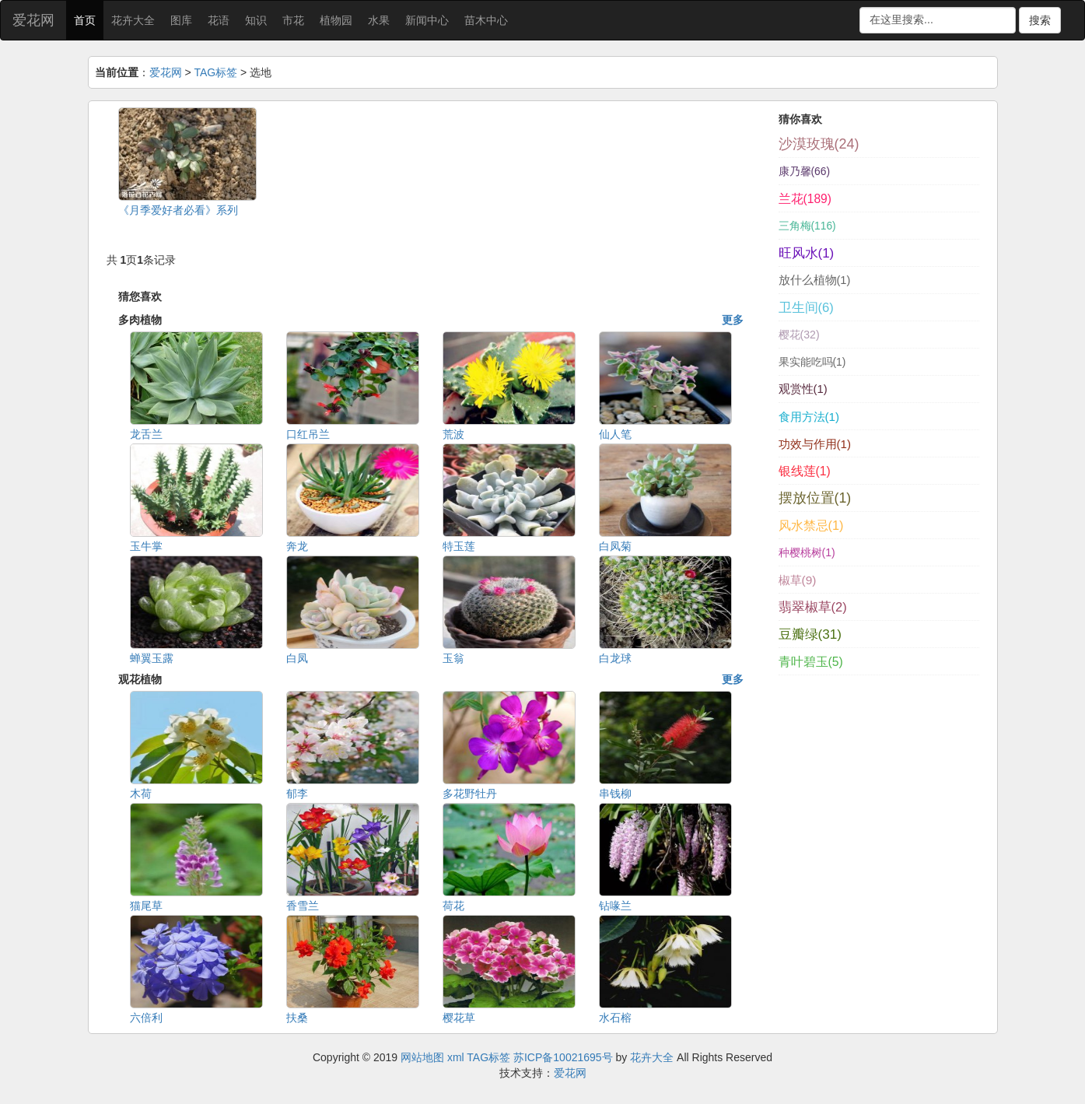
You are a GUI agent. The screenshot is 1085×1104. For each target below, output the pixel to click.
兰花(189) (805, 198)
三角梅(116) (807, 226)
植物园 (336, 20)
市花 (293, 20)
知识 (256, 20)
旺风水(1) (807, 253)
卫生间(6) (806, 307)
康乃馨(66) (805, 171)
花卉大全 (133, 20)
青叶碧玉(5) (811, 661)
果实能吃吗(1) (812, 362)
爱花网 (33, 20)
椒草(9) (798, 580)
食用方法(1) (809, 416)
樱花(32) (799, 334)
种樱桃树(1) (807, 552)
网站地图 (422, 1057)
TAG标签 (215, 72)
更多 (733, 320)
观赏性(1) (803, 389)
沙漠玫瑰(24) (819, 144)
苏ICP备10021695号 (563, 1057)
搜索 (1040, 20)
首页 (85, 20)
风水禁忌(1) (811, 525)
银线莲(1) (805, 471)
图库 (181, 20)
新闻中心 (427, 20)
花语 (218, 20)
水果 (379, 20)
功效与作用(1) (815, 443)
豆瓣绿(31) (810, 634)
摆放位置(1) (815, 498)
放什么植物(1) (815, 280)
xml (455, 1057)
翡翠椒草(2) (813, 607)
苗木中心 (486, 20)
